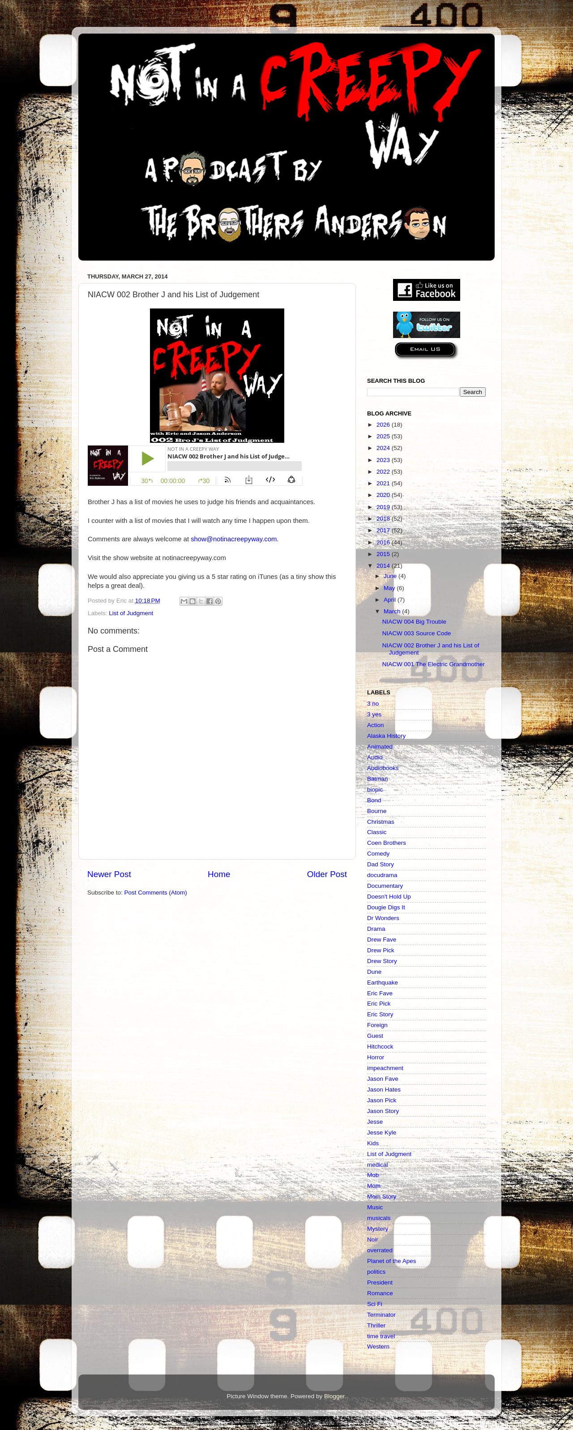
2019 (384, 507)
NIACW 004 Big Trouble (414, 621)
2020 (384, 495)
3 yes (374, 714)
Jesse (375, 1121)
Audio (375, 757)
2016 (384, 542)
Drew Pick (380, 950)
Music (375, 1207)
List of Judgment (131, 613)
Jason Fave (382, 1078)
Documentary (385, 885)
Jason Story (383, 1111)
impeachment (385, 1068)
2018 (384, 518)
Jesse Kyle (381, 1132)
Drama (376, 928)
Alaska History (386, 735)
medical (377, 1164)
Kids (373, 1143)
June (391, 576)
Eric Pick (379, 1003)
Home (219, 874)
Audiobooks (383, 768)
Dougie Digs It (386, 907)
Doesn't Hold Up (389, 896)
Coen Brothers (386, 842)
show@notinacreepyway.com (234, 539)
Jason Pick (381, 1100)
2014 (384, 565)
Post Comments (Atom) (155, 892)
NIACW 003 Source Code (416, 633)
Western (378, 1346)
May (390, 588)
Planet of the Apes (391, 1261)
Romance (380, 1293)
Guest (375, 1035)
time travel (381, 1336)
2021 (384, 483)
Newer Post (109, 874)
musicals (379, 1218)
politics (376, 1271)
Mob (373, 1175)
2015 (384, 554)
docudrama (382, 875)
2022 (384, 471)
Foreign (377, 1025)
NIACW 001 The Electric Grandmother (433, 664)
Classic (377, 832)
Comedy (378, 853)
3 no (373, 703)
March (393, 611)
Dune (374, 971)
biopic (375, 789)
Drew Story (382, 961)
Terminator (381, 1314)
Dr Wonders (383, 918)
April (391, 599)
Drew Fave (381, 939)
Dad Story (380, 864)
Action (375, 725)
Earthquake (382, 982)
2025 (384, 436)
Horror (375, 1057)
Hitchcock (380, 1046)
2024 (384, 448)
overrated (380, 1250)
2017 (384, 530)
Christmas (380, 821)
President (380, 1282)
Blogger (334, 1396)
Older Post (327, 874)
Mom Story (381, 1196)
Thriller (376, 1325)
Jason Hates (384, 1089)
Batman (377, 778)
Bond (374, 800)
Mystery (377, 1228)
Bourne (377, 811)
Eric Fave (380, 993)
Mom (374, 1185)
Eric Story (380, 1014)
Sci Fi (374, 1304)
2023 (384, 460)
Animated (380, 746)
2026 (384, 424)
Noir (372, 1239)
